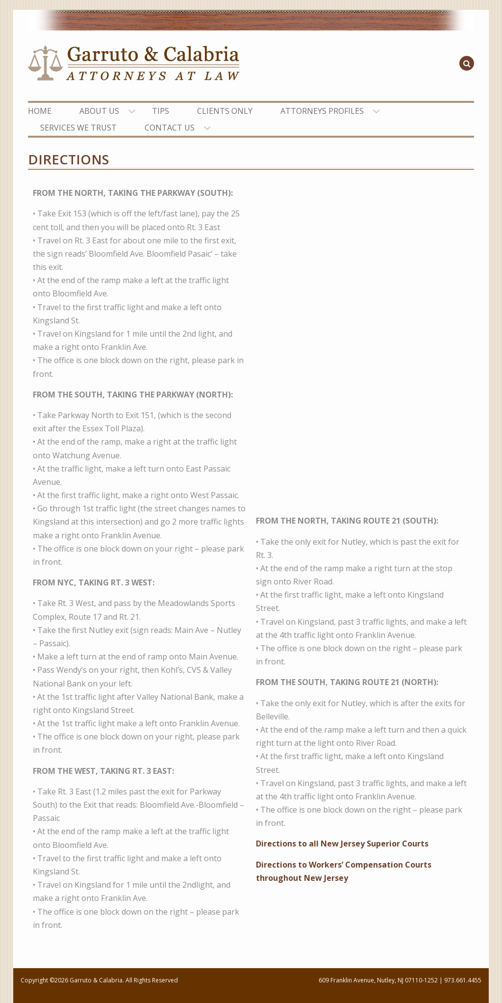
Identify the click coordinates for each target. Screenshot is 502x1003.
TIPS (160, 111)
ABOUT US (99, 111)
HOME (39, 111)
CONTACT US (170, 127)
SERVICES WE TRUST (78, 127)
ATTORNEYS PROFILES (322, 111)
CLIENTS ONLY (224, 111)
